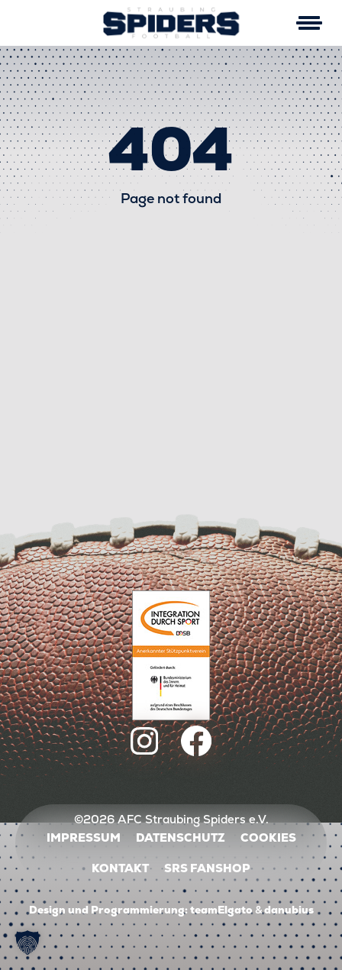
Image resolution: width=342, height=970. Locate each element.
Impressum (84, 837)
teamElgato (221, 910)
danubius (289, 910)
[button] (27, 942)
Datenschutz (180, 837)
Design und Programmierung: (108, 910)
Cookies (268, 837)
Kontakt (120, 868)
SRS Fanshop (207, 868)
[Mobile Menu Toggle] (309, 23)
